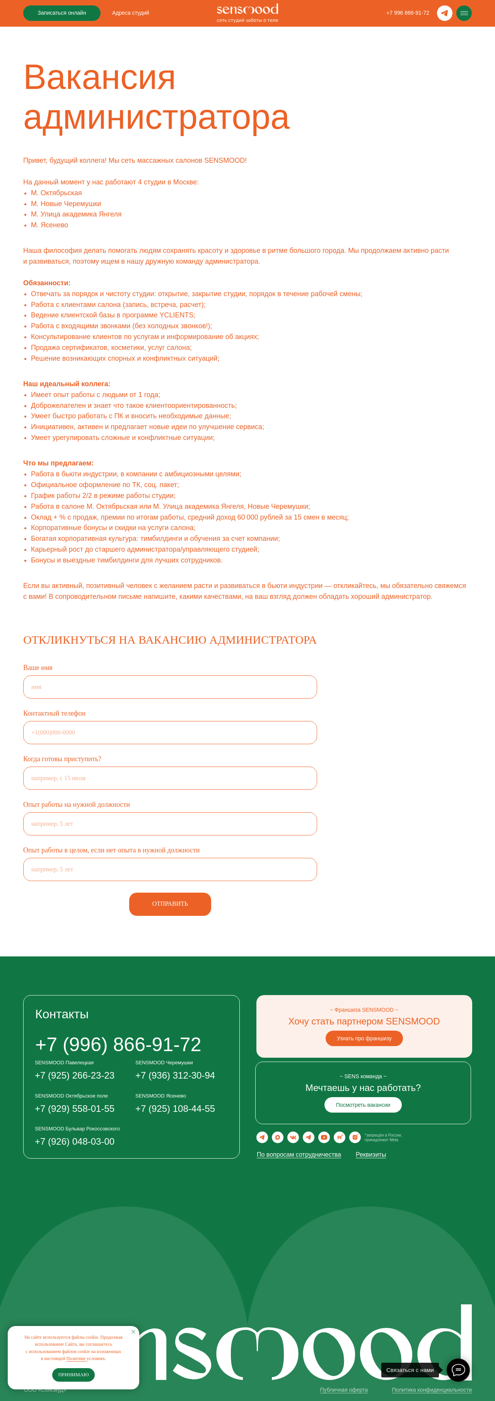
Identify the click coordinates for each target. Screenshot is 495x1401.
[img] (464, 13)
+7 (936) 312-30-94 (175, 1075)
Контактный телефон (54, 713)
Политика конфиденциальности (432, 1390)
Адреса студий (130, 13)
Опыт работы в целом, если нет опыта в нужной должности (111, 850)
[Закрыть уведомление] (133, 1332)
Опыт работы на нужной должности (76, 804)
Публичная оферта (344, 1390)
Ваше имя (38, 668)
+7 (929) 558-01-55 (74, 1108)
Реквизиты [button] (371, 1154)
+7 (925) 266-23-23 (74, 1075)
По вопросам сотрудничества (299, 1154)
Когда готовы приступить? (62, 759)
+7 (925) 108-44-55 (175, 1108)
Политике (77, 1358)
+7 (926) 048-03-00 (74, 1141)
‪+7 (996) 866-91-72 (118, 1044)
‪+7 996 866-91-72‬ (407, 13)
